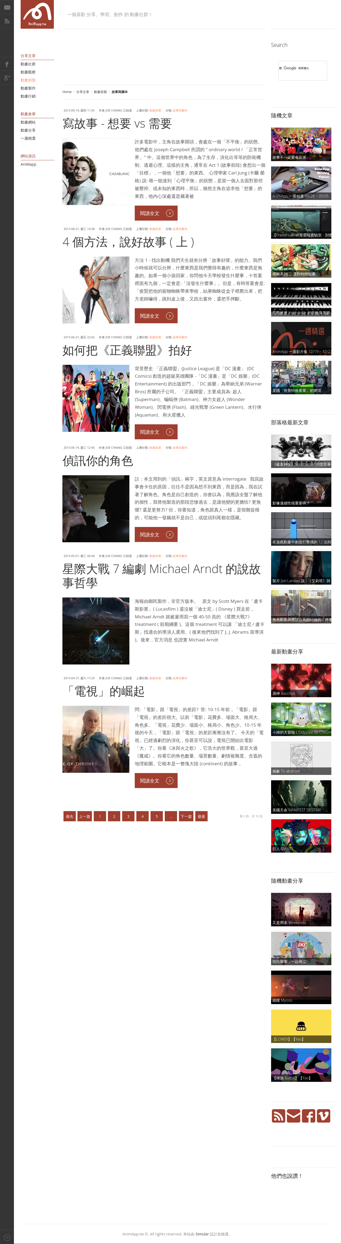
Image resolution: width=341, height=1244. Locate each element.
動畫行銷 (28, 96)
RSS (7, 21)
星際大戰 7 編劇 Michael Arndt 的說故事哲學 (161, 575)
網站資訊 (28, 155)
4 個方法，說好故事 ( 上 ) (128, 241)
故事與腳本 (180, 110)
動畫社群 (28, 63)
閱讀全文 (149, 213)
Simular (202, 1233)
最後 (201, 816)
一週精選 (28, 138)
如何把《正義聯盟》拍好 (127, 350)
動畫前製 (100, 92)
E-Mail (7, 7)
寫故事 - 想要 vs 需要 (117, 123)
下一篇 (186, 816)
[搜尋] (295, 68)
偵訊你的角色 (97, 460)
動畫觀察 (28, 72)
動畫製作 (28, 88)
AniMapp (28, 164)
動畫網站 (28, 122)
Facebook (7, 64)
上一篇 (84, 816)
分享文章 (82, 92)
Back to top (7, 1237)
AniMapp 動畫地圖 (37, 14)
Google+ (7, 78)
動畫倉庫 (28, 113)
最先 (69, 816)
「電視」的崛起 (103, 691)
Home (67, 92)
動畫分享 (28, 130)
